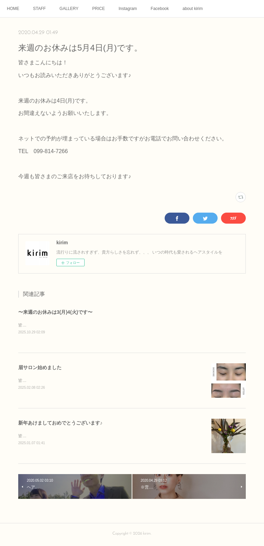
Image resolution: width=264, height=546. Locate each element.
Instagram (128, 8)
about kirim (193, 8)
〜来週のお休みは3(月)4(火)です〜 (55, 312)
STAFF (39, 8)
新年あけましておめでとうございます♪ (60, 424)
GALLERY (68, 8)
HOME (13, 8)
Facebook (160, 8)
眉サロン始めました (40, 368)
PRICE (98, 8)
